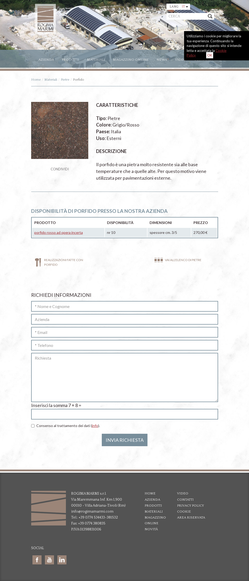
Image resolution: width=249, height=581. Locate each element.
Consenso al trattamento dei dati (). (65, 425)
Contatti (185, 499)
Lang (179, 6)
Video (180, 59)
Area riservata (191, 517)
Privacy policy (190, 505)
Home (36, 79)
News (162, 59)
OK (209, 55)
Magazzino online (131, 59)
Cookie (184, 511)
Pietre (65, 79)
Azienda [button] (46, 59)
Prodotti (70, 59)
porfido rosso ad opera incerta (58, 232)
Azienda (152, 499)
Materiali (96, 59)
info (95, 425)
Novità (151, 529)
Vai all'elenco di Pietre (183, 260)
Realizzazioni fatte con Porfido (63, 262)
